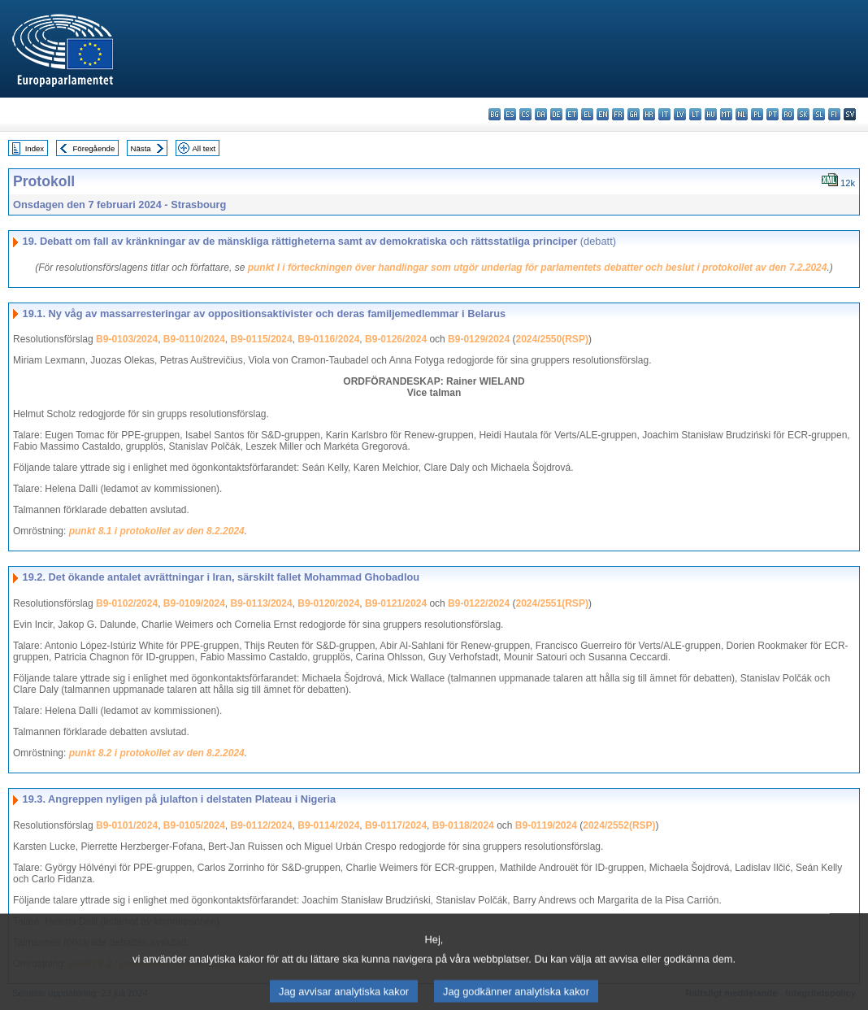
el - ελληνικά (587, 114)
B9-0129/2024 (479, 339)
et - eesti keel (572, 114)
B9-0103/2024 (127, 339)
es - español (510, 114)
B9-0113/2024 (262, 603)
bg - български (494, 114)
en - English (603, 114)
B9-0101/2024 (127, 825)
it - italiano (664, 114)
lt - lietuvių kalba (695, 114)
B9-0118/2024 (463, 825)
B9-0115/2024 (262, 339)
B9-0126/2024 (396, 339)
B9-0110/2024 (194, 339)
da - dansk (541, 114)
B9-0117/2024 (396, 825)
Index (34, 148)
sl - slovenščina (819, 114)
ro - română (788, 114)
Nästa (141, 148)
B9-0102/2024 (127, 603)
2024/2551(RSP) (551, 603)
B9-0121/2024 (396, 603)
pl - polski (757, 114)
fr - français (618, 114)
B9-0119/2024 (546, 825)
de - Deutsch (556, 114)
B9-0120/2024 (328, 603)
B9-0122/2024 (479, 603)
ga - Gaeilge (633, 114)
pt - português (772, 114)
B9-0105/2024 (194, 825)
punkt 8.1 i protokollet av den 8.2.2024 (157, 531)
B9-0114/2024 (328, 825)
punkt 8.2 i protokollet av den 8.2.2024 (157, 753)
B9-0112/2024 (262, 825)
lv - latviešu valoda (680, 114)
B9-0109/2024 (194, 603)
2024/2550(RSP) (551, 339)
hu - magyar (711, 114)
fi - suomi (834, 114)
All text (203, 148)
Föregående (94, 148)
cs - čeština (525, 114)
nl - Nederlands (742, 114)
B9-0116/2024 (328, 339)
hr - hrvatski (649, 114)
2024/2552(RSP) (619, 825)
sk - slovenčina (803, 114)
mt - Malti (726, 114)
